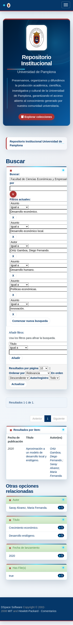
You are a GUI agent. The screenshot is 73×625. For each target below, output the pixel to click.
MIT (10, 611)
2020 (12, 555)
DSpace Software (11, 607)
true (11, 575)
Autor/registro (39, 377)
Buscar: (15, 174)
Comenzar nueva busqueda (30, 320)
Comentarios (48, 611)
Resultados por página (23, 368)
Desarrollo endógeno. (22, 535)
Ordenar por (17, 373)
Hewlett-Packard (28, 611)
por (12, 182)
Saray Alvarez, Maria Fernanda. (28, 507)
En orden (57, 373)
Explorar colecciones (36, 116)
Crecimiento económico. (23, 527)
